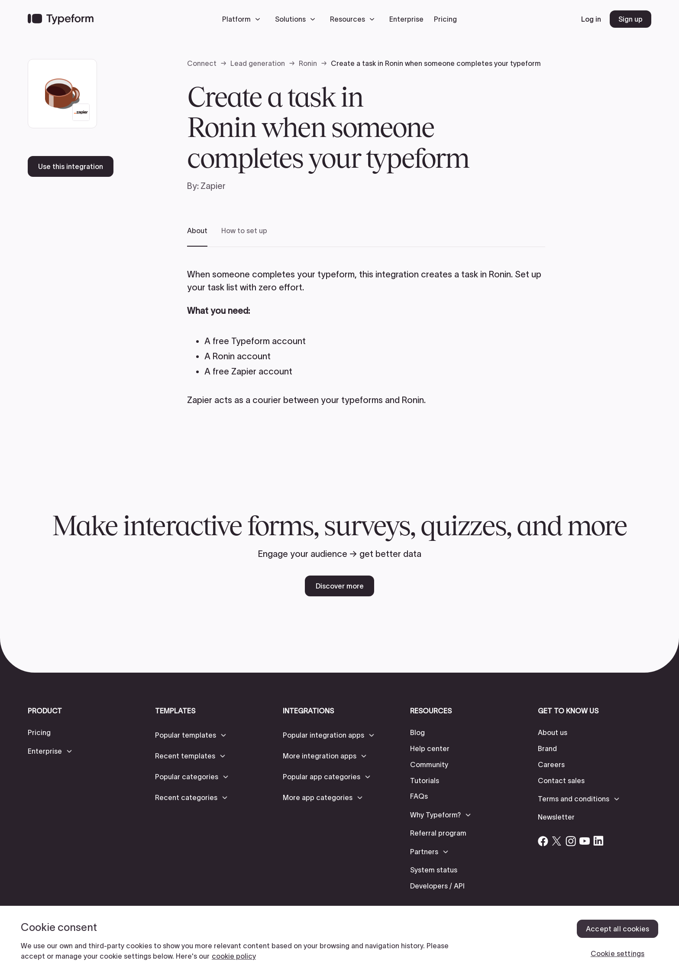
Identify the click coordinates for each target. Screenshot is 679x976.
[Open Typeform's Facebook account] (543, 841)
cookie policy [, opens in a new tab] (234, 956)
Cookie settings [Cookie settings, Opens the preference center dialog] (617, 953)
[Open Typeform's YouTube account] (584, 841)
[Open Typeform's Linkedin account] (598, 841)
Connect (202, 63)
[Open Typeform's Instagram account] (571, 841)
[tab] (197, 236)
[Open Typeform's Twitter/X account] (557, 841)
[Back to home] (61, 19)
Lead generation (257, 63)
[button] (243, 19)
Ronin (308, 63)
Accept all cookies (617, 929)
